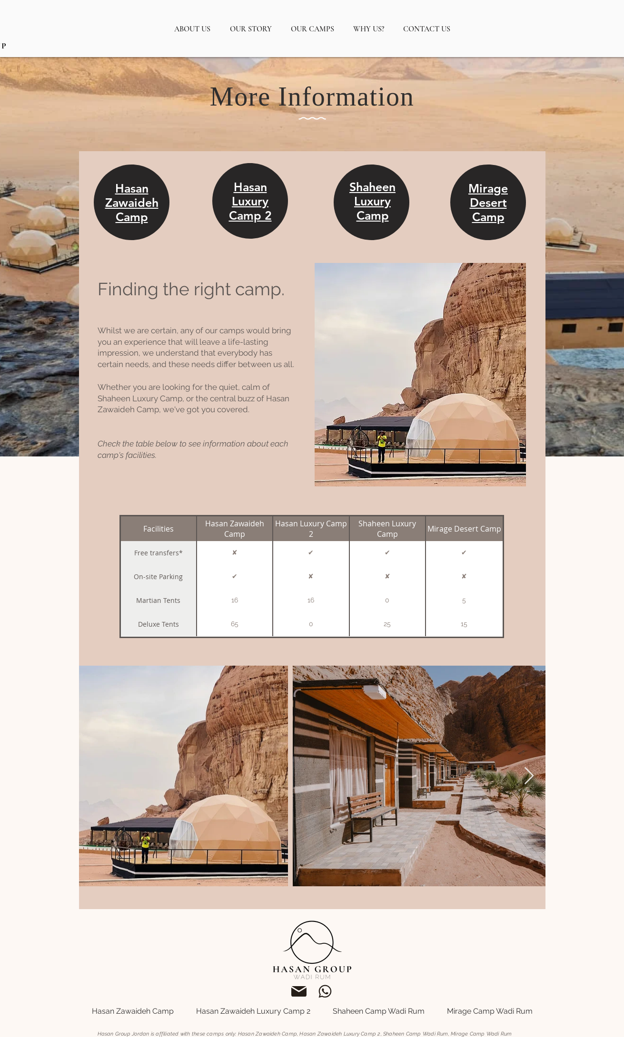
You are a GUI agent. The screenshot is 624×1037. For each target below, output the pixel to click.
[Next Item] (529, 776)
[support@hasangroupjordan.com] (299, 991)
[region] (133, 211)
